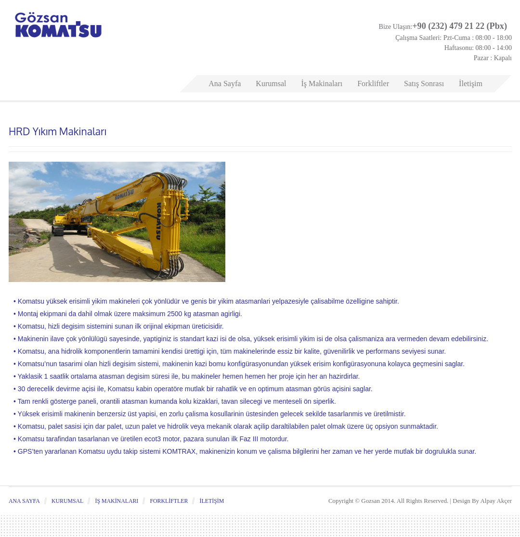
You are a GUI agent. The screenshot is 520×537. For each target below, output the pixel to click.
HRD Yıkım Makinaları (57, 131)
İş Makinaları (321, 83)
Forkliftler (373, 83)
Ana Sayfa (224, 83)
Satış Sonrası (424, 83)
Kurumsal (271, 83)
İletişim (470, 83)
